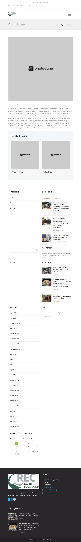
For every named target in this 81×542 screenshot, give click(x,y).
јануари (14, 328)
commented (58, 199)
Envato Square (61, 25)
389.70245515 (49, 487)
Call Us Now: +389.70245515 (40, 2)
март (13, 318)
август (13, 354)
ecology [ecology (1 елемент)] (58, 313)
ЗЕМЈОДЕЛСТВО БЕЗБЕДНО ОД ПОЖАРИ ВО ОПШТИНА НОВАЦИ (62, 296)
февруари (15, 323)
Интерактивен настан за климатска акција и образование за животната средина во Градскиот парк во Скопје (61, 206)
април (13, 313)
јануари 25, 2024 (57, 242)
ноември (14, 339)
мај (12, 364)
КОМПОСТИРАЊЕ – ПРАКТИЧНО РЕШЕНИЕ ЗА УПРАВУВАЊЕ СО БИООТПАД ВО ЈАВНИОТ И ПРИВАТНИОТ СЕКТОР (62, 283)
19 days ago (55, 289)
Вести (12, 203)
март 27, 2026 (56, 301)
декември (15, 334)
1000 (40, 104)
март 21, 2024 (56, 213)
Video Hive (47, 172)
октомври (15, 344)
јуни (13, 359)
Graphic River (17, 172)
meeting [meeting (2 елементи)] (47, 316)
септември (15, 349)
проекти (12, 208)
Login (21, 5)
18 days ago (55, 274)
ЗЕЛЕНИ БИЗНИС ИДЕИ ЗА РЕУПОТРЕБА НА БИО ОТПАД (61, 269)
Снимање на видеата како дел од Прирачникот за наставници (60, 237)
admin (11, 104)
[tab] (47, 198)
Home (54, 25)
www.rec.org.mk (49, 493)
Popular (47, 199)
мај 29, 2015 (19, 104)
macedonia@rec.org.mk (52, 490)
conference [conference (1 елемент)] (47, 313)
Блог (11, 198)
